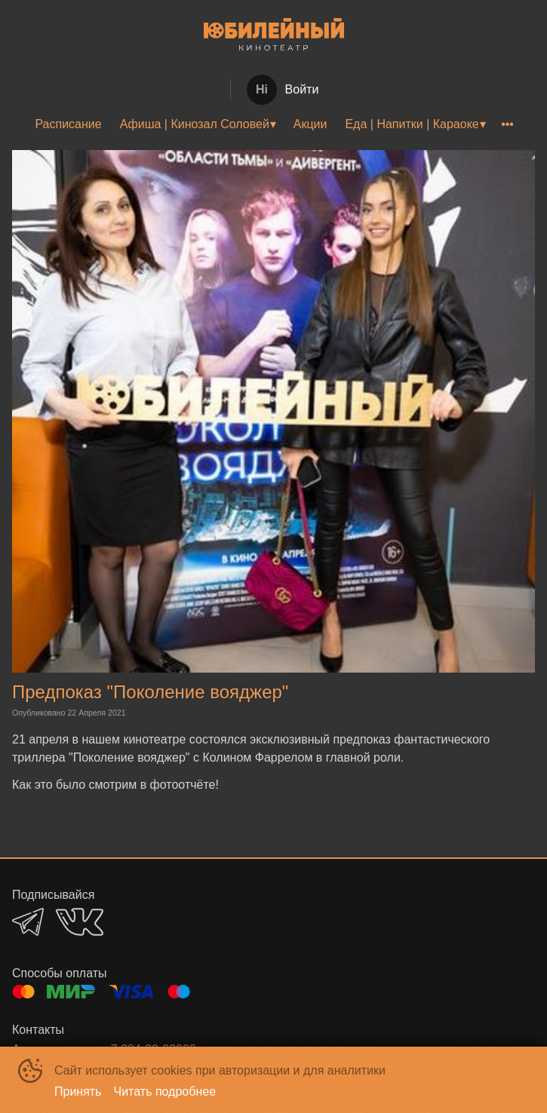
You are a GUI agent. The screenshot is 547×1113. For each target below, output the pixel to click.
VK (79, 922)
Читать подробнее (165, 1091)
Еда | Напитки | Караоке (411, 124)
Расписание (68, 124)
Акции (310, 124)
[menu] (273, 124)
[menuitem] (68, 124)
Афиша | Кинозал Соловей (194, 124)
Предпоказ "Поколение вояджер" (150, 692)
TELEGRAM (28, 922)
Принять (78, 1091)
